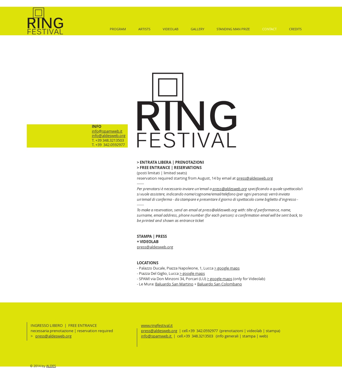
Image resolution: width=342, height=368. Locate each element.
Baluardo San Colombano (219, 284)
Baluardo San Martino (174, 284)
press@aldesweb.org (255, 178)
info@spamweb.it (107, 131)
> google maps (227, 268)
